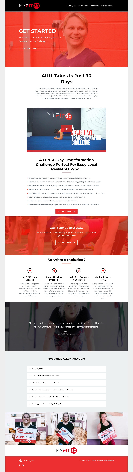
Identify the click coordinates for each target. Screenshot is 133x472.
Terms (92, 462)
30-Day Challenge (83, 6)
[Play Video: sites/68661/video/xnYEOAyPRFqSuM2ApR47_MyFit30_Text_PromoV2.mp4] (66, 128)
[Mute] (97, 150)
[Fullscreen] (104, 150)
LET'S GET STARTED (30, 48)
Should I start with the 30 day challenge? (48, 376)
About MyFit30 (71, 6)
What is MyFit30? (39, 369)
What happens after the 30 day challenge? (48, 405)
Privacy (98, 462)
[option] (66, 327)
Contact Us (79, 462)
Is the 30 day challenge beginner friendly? (48, 383)
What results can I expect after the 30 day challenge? (53, 397)
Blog (86, 462)
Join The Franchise (107, 6)
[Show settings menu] (101, 150)
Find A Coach (95, 6)
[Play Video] (28, 150)
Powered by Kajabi (108, 462)
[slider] (64, 150)
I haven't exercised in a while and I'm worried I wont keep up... (56, 390)
